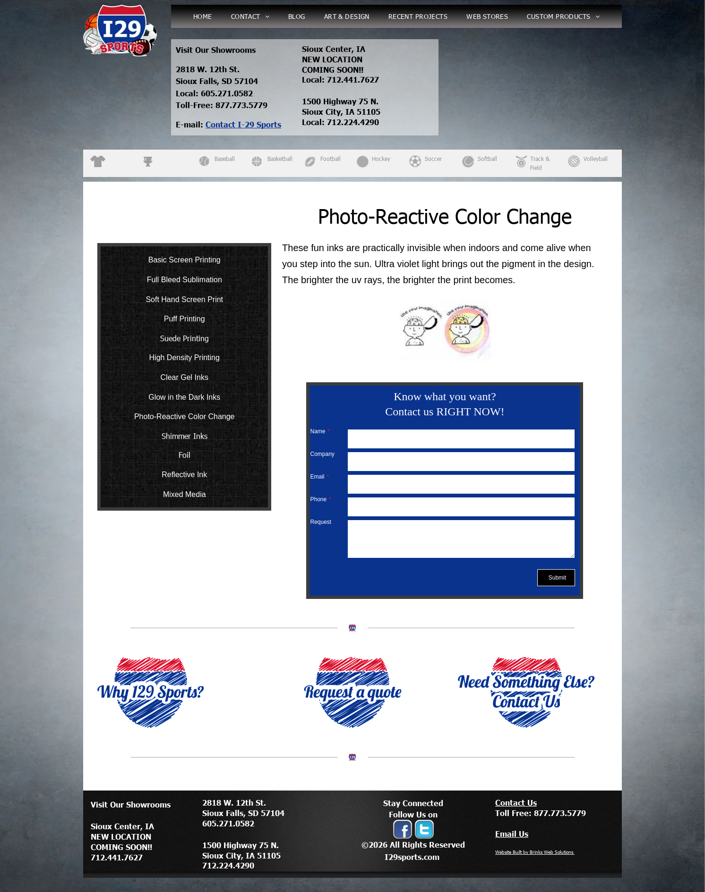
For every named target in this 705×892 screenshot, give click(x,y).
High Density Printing (184, 357)
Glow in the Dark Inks (184, 397)
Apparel (117, 158)
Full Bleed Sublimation (184, 280)
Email (317, 476)
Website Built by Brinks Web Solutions (535, 852)
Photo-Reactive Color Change (184, 416)
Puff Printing (184, 319)
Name (317, 431)
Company (322, 454)
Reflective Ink (184, 475)
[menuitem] (203, 16)
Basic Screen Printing (184, 260)
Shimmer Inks (184, 436)
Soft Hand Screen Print (184, 299)
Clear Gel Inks (184, 377)
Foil (184, 455)
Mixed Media (184, 494)
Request (320, 522)
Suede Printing (184, 338)
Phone (318, 499)
